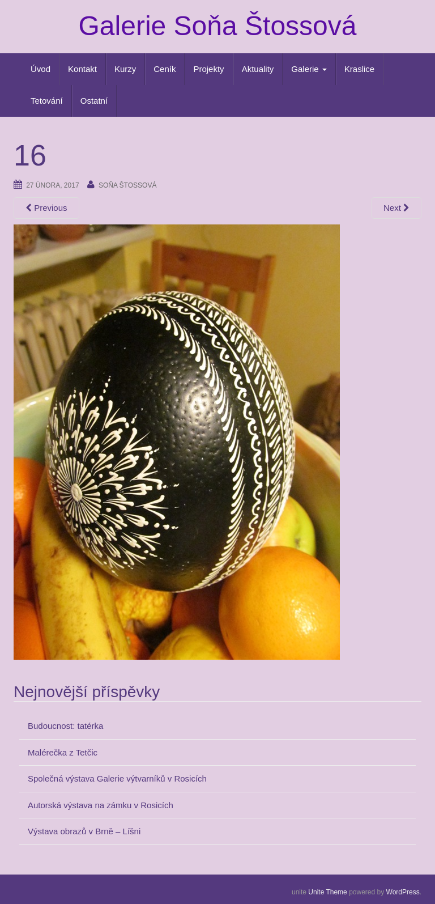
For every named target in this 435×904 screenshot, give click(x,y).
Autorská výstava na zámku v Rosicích (100, 805)
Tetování (47, 100)
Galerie (309, 69)
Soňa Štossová (127, 185)
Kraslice (359, 69)
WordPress (403, 892)
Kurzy (125, 69)
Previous (46, 208)
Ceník (164, 69)
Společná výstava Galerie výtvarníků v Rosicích (117, 778)
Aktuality (258, 69)
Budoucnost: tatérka (65, 726)
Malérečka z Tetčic (62, 752)
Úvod (40, 69)
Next (396, 208)
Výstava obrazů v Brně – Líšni (84, 831)
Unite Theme (327, 892)
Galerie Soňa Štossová (218, 26)
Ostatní (94, 100)
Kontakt (82, 69)
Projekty (208, 69)
